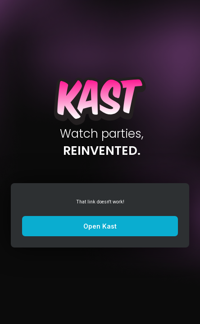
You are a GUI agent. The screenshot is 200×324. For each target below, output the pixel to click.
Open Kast (100, 226)
